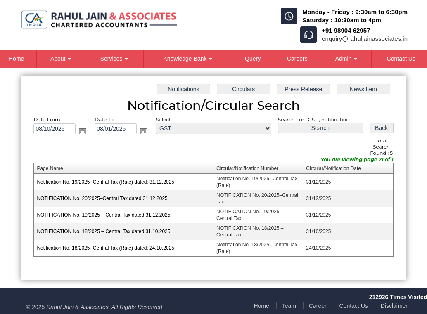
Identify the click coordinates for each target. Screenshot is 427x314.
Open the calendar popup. (82, 130)
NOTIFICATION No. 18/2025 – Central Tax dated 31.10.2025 (103, 231)
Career (318, 305)
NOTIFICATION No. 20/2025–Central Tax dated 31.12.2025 (102, 198)
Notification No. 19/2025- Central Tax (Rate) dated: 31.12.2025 (105, 182)
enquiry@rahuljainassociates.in (365, 38)
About (60, 58)
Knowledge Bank (187, 58)
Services (114, 58)
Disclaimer (394, 305)
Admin (346, 58)
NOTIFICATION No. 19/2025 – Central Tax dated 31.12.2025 (103, 215)
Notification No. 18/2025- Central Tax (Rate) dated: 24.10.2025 (105, 248)
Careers (297, 58)
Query (253, 58)
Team (289, 305)
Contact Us (353, 305)
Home (261, 305)
